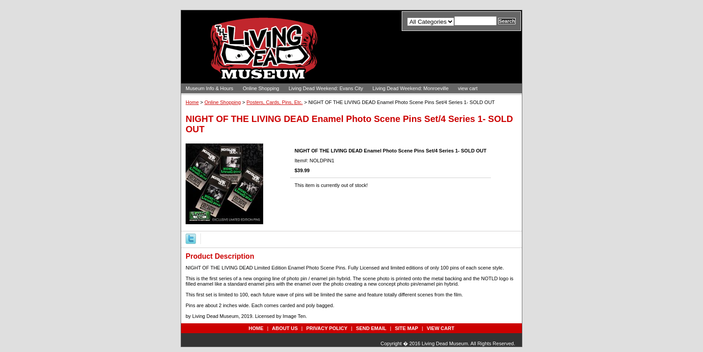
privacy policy (326, 328)
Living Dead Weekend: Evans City (326, 88)
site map (406, 328)
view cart (467, 88)
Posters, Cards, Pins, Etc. (275, 102)
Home (192, 102)
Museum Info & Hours (209, 88)
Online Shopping (261, 88)
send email (371, 328)
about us (285, 328)
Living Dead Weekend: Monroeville (411, 88)
